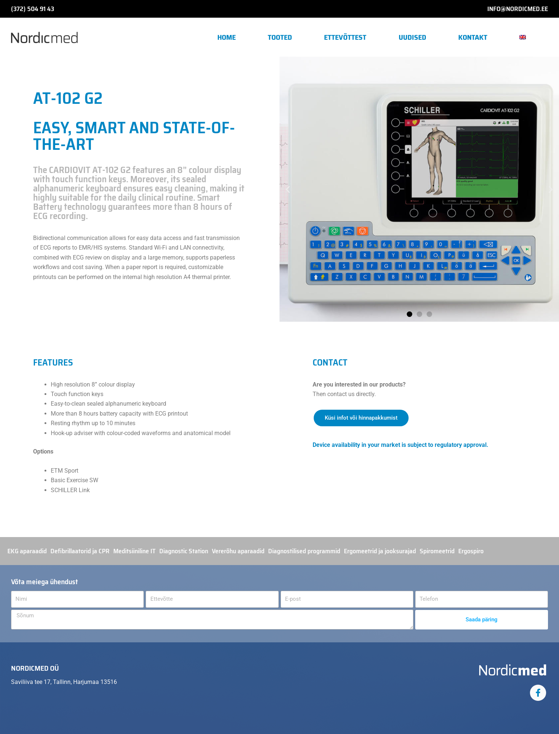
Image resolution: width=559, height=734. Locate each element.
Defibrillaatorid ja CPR (80, 551)
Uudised (412, 37)
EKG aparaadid (27, 551)
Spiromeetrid (437, 551)
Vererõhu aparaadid (238, 551)
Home (226, 37)
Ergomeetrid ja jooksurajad (380, 551)
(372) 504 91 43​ (32, 9)
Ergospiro (471, 551)
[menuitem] (525, 37)
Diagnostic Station (183, 551)
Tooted (280, 37)
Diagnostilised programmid (304, 551)
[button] (287, 189)
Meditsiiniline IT (134, 551)
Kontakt (472, 37)
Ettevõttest (345, 37)
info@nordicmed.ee (517, 9)
